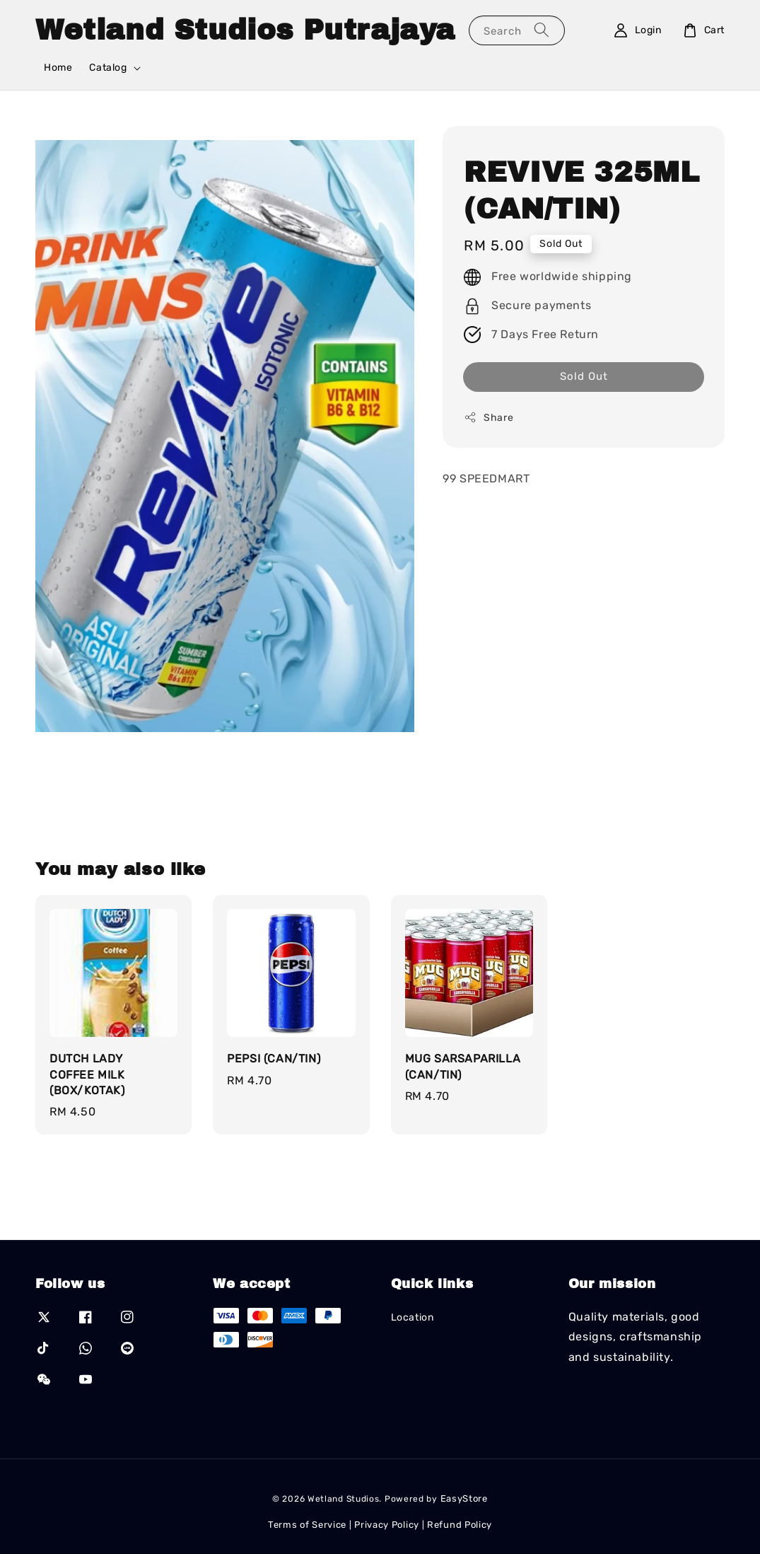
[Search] (541, 30)
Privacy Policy (386, 1524)
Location (412, 1317)
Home (58, 68)
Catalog (108, 68)
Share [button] (488, 417)
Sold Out (584, 376)
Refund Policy (459, 1524)
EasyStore (464, 1498)
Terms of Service (307, 1524)
